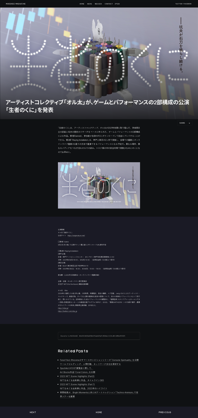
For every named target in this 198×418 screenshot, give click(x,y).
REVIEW (98, 4)
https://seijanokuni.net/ (76, 235)
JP (116, 4)
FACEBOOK (187, 4)
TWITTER (178, 4)
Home (99, 412)
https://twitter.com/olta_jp (67, 311)
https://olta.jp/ (63, 308)
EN (118, 4)
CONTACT (109, 4)
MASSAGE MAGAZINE (16, 4)
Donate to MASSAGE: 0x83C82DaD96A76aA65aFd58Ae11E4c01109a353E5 (93, 336)
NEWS (89, 4)
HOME (82, 4)
